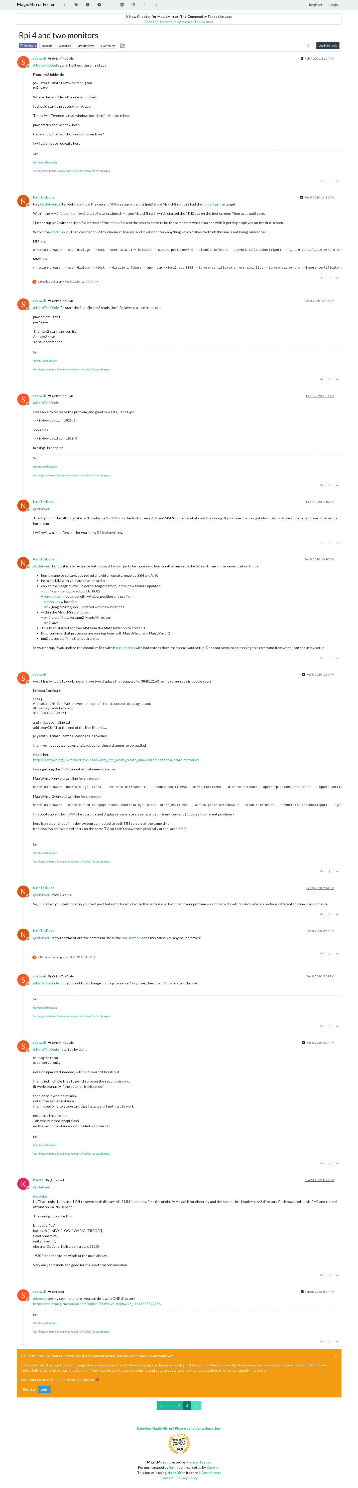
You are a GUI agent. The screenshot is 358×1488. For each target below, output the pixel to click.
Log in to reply (328, 45)
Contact (167, 1478)
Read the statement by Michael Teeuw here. (179, 22)
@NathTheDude (61, 58)
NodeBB (174, 1472)
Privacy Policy (187, 1478)
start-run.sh (60, 232)
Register (29, 1389)
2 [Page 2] (179, 1405)
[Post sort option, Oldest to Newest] (308, 45)
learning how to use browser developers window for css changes (71, 171)
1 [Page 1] (171, 1405)
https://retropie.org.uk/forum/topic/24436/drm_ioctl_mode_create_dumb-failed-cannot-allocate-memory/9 (116, 760)
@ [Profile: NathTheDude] (46, 65)
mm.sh (208, 204)
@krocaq (56, 1292)
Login (44, 1389)
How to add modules (45, 162)
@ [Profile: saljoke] (40, 1196)
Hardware (28, 45)
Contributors (211, 1472)
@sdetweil (55, 1180)
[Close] (335, 1356)
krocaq (38, 1180)
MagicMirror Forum (36, 4)
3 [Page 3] (187, 1405)
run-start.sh (53, 596)
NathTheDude (43, 197)
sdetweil (39, 58)
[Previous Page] (162, 1405)
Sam (172, 1467)
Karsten (213, 1467)
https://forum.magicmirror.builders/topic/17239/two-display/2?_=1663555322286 (97, 1304)
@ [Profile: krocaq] (40, 1298)
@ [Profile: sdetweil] (48, 204)
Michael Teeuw (198, 1462)
